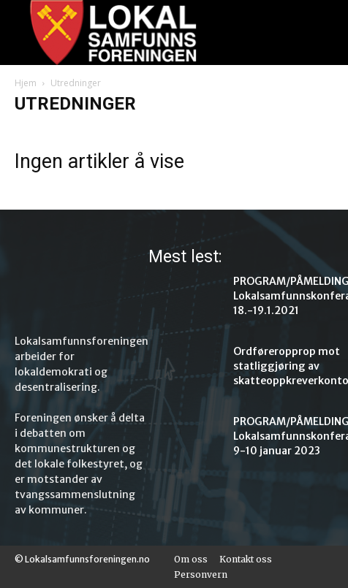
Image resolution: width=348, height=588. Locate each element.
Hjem (26, 83)
